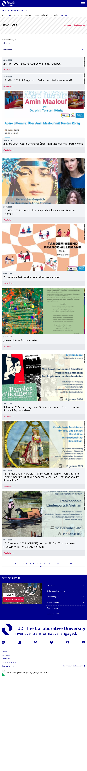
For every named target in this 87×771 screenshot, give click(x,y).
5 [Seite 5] (30, 657)
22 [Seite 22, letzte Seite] (71, 657)
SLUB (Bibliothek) (53, 707)
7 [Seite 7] (37, 657)
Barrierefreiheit (7, 759)
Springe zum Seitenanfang (73, 759)
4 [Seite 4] (26, 657)
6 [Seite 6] (33, 657)
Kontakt (4, 744)
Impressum (6, 748)
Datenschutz (6, 752)
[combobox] (43, 43)
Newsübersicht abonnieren (74, 25)
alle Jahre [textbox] (6, 43)
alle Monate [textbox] (7, 50)
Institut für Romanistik (14, 11)
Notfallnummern (53, 695)
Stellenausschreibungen (56, 684)
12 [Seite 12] (58, 657)
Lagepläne (51, 678)
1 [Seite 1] (15, 657)
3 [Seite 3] (23, 657)
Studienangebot (53, 690)
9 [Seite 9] (44, 657)
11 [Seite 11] (53, 657)
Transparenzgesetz (9, 755)
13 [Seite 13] (62, 657)
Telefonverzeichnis (54, 701)
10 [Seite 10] (49, 657)
